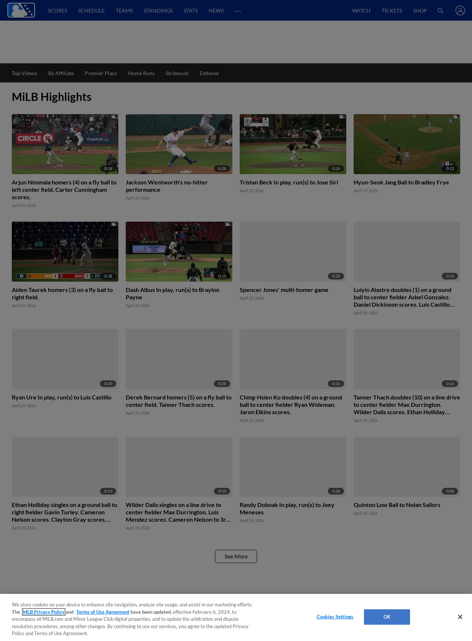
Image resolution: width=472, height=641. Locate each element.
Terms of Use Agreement (102, 612)
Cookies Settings (335, 617)
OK (387, 617)
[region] (236, 617)
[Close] (460, 617)
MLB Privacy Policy (44, 612)
